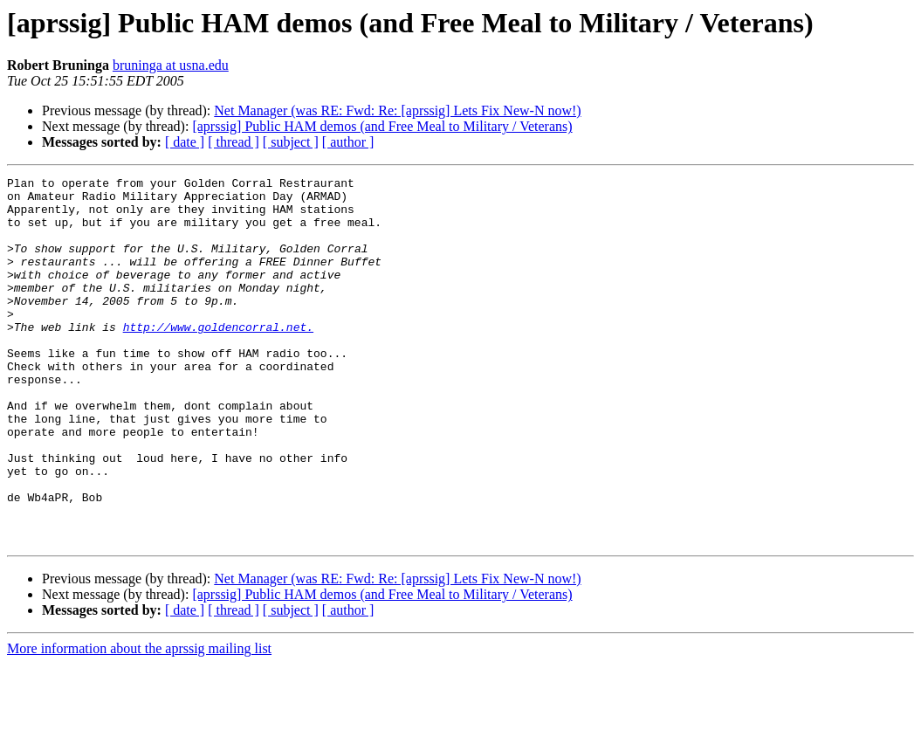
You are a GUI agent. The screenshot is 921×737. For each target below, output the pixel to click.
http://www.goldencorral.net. (218, 358)
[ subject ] (291, 141)
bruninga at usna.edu (171, 65)
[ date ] (184, 141)
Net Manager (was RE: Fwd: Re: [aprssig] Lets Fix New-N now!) (397, 110)
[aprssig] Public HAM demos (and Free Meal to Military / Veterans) (382, 126)
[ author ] (348, 141)
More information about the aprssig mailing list (139, 721)
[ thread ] (233, 141)
